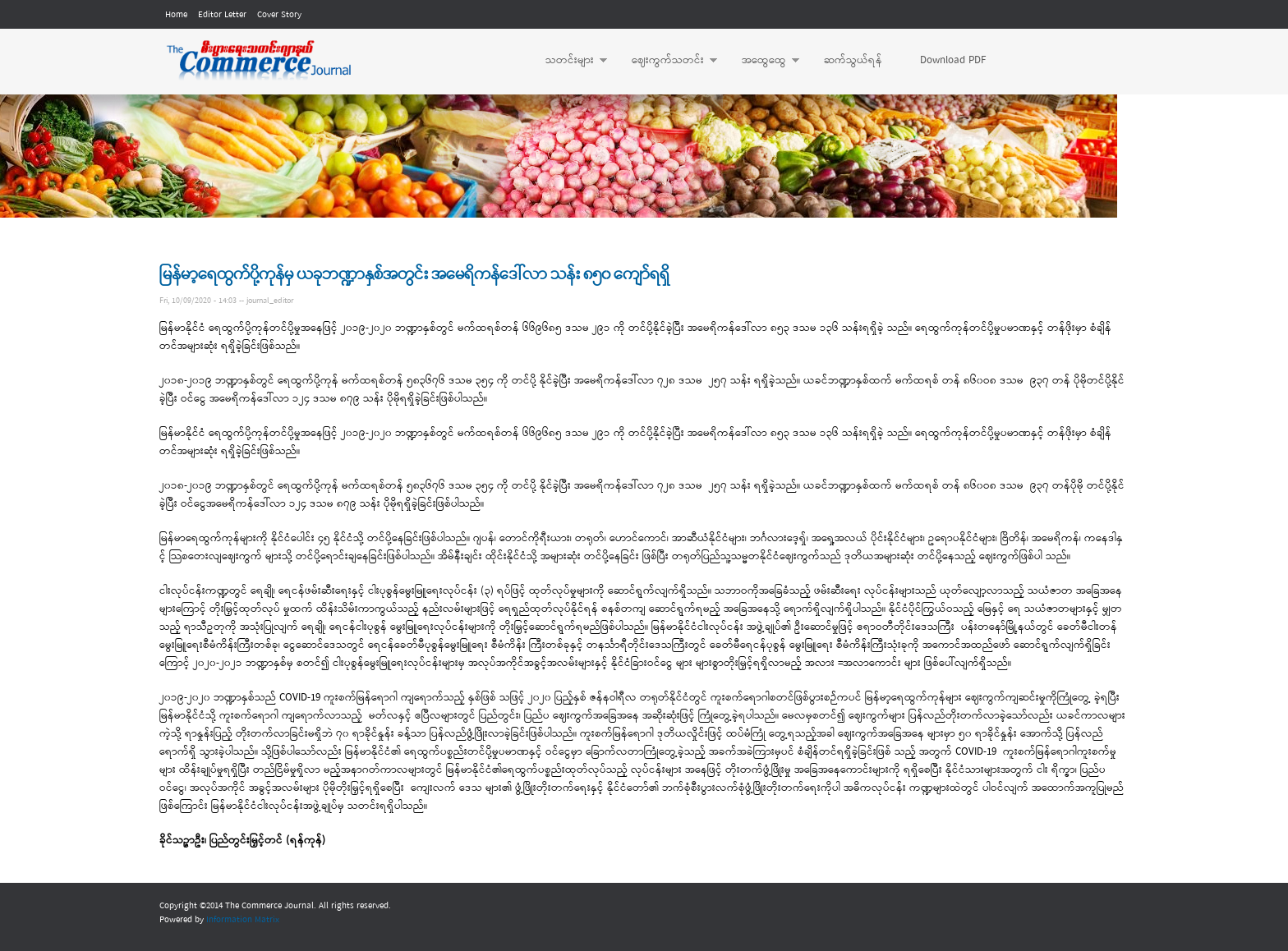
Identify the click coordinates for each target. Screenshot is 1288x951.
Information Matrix (242, 919)
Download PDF (953, 60)
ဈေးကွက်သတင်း (666, 61)
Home (176, 14)
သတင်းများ (568, 61)
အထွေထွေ (762, 61)
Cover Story (279, 14)
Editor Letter (222, 14)
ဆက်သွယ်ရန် (853, 60)
